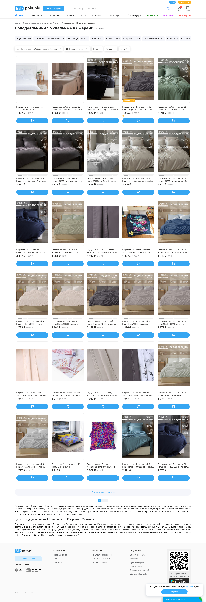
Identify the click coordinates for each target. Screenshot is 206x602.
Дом (83, 15)
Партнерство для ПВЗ (101, 562)
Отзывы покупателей (139, 570)
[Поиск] (168, 8)
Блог (55, 558)
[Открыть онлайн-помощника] (182, 599)
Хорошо (174, 592)
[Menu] (53, 8)
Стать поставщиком (101, 558)
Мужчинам (53, 15)
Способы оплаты (137, 555)
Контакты (57, 562)
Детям (70, 15)
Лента (172, 2)
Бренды (168, 15)
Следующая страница (103, 492)
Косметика (98, 15)
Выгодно (152, 15)
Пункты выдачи (137, 562)
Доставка (134, 558)
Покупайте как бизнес (102, 555)
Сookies (189, 586)
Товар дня (185, 15)
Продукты (116, 15)
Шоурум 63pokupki (138, 574)
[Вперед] (106, 500)
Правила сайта (60, 555)
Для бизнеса (184, 2)
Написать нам (28, 558)
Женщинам (35, 15)
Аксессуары (134, 15)
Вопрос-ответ (136, 566)
